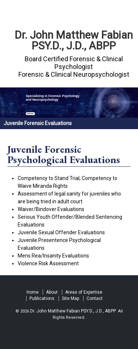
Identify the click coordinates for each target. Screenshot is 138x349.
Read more (30, 113)
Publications (41, 298)
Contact (94, 298)
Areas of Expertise (83, 292)
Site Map (70, 298)
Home (32, 292)
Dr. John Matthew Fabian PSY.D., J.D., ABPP (74, 40)
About (52, 292)
